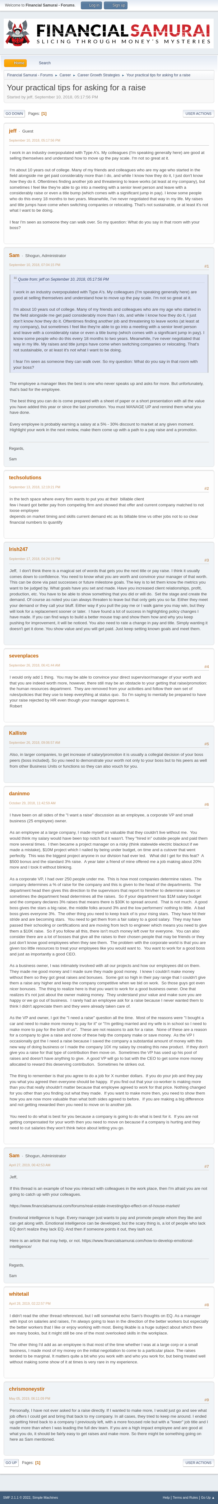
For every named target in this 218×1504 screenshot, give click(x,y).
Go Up (11, 1463)
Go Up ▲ (208, 1497)
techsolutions (25, 477)
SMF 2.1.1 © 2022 (16, 1497)
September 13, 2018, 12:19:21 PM (34, 487)
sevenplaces (24, 655)
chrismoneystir (27, 1389)
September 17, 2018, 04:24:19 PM (34, 559)
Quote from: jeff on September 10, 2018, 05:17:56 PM (63, 279)
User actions (198, 113)
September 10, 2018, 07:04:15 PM (34, 265)
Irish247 (18, 549)
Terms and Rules (185, 1497)
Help (166, 1497)
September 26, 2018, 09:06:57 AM (34, 742)
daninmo (19, 793)
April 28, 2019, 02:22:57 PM (30, 1303)
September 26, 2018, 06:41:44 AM (34, 665)
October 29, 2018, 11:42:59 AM (32, 803)
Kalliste (18, 733)
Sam (14, 255)
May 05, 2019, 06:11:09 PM (29, 1398)
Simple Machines (45, 1497)
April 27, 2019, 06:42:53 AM (29, 1165)
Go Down (14, 113)
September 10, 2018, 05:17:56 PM (34, 140)
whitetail (19, 1294)
